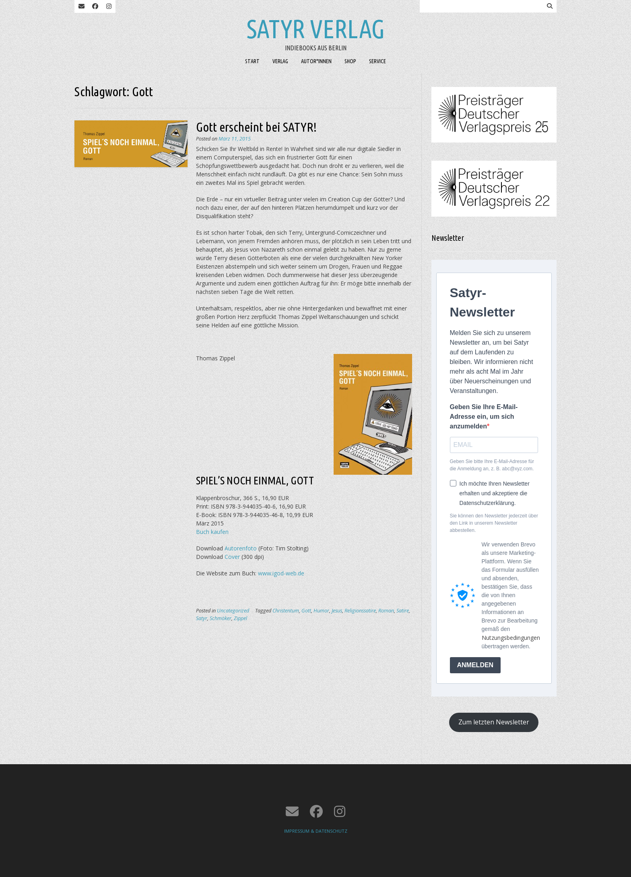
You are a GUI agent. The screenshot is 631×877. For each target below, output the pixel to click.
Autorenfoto (241, 548)
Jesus (337, 610)
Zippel (240, 618)
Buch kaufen (212, 532)
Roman (386, 610)
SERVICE (377, 61)
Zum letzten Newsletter (493, 722)
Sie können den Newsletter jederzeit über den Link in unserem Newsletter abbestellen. (494, 523)
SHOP (350, 61)
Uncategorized (233, 610)
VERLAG (280, 61)
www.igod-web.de (280, 573)
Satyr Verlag (316, 28)
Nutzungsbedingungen (511, 637)
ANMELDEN (475, 665)
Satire (402, 610)
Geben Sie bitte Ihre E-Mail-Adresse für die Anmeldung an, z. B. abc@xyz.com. (492, 465)
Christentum (285, 610)
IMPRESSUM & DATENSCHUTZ (315, 831)
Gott (306, 610)
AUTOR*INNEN (316, 61)
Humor (321, 610)
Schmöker (220, 618)
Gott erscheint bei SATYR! (256, 127)
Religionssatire (360, 610)
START (252, 61)
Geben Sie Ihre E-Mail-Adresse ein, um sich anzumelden (484, 416)
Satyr (201, 618)
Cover (232, 557)
